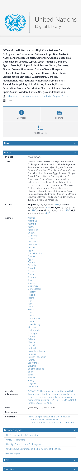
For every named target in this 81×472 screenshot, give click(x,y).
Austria (38, 96)
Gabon (31, 274)
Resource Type (35, 416)
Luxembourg (34, 324)
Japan (30, 306)
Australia (29, 96)
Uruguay (32, 383)
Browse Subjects (13, 430)
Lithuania (32, 321)
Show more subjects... (13, 454)
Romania (32, 354)
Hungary (32, 291)
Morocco (32, 327)
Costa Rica (33, 241)
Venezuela (33, 386)
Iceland (31, 294)
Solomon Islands (36, 368)
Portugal (32, 348)
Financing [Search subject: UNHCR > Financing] (20, 439)
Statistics (9, 469)
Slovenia (32, 365)
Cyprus (31, 250)
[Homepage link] (40, 21)
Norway (31, 336)
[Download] (21, 114)
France (31, 271)
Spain (30, 371)
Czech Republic (35, 253)
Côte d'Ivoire (34, 244)
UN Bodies (33, 422)
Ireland (31, 297)
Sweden (31, 377)
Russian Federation (37, 356)
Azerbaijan (47, 96)
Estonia (31, 262)
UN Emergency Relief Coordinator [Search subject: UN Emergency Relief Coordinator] (22, 435)
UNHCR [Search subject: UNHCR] (9, 439)
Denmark (32, 256)
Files (6, 143)
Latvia (30, 312)
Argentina (20, 96)
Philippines (33, 342)
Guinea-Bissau (35, 288)
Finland (31, 268)
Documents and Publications (58, 416)
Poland (31, 345)
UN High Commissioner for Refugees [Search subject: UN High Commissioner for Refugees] (23, 444)
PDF (57, 204)
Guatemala (33, 286)
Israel (30, 300)
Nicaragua (32, 333)
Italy (30, 303)
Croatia (31, 247)
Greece (31, 283)
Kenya (31, 309)
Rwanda (31, 359)
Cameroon (67, 96)
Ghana (31, 280)
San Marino (33, 362)
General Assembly (48, 422)
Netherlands (34, 330)
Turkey (31, 380)
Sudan (31, 374)
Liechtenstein (34, 318)
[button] (59, 114)
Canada (31, 238)
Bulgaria (57, 96)
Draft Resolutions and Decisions (43, 419)
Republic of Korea (36, 351)
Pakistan (32, 339)
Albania (11, 96)
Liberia (31, 315)
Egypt (30, 259)
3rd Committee (67, 422)
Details (8, 152)
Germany (32, 277)
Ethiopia (32, 265)
